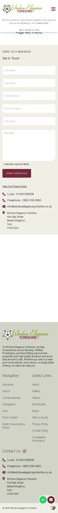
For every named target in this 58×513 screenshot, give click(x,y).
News (35, 411)
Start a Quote (40, 417)
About (35, 384)
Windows (7, 384)
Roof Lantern (10, 417)
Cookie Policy (41, 23)
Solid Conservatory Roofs (13, 425)
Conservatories (11, 398)
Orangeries (8, 404)
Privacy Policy (40, 424)
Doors (6, 391)
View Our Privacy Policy (14, 186)
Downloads (38, 404)
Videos (36, 398)
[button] (53, 9)
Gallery (36, 391)
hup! (5, 411)
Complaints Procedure (39, 439)
